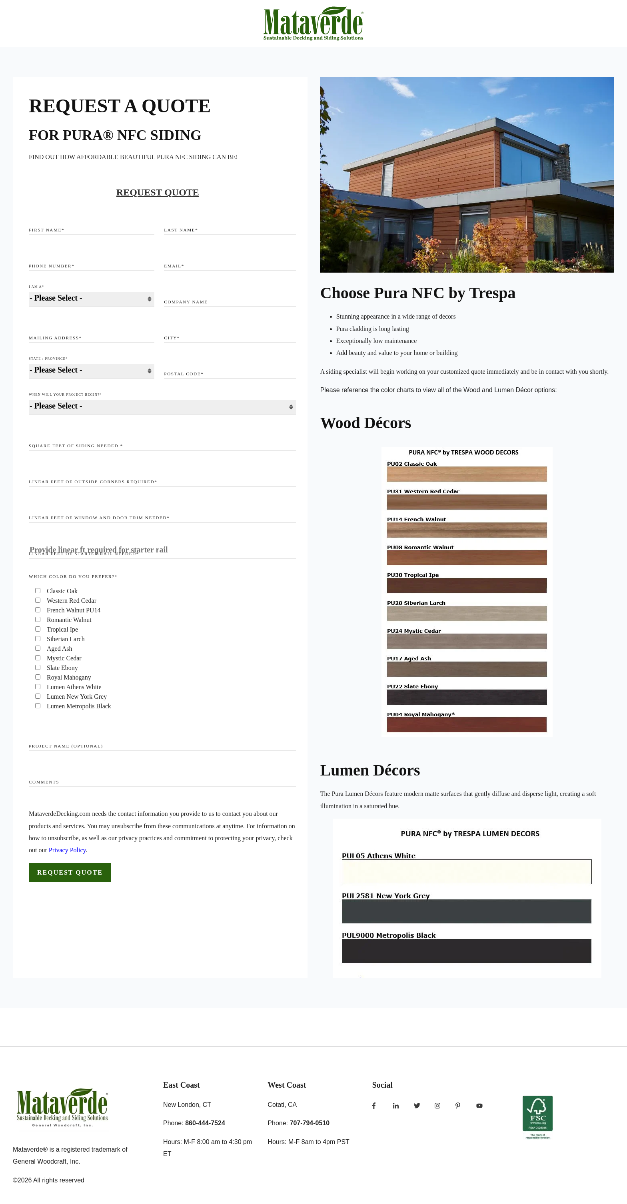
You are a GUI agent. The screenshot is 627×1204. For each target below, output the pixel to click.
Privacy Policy (67, 850)
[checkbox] (162, 648)
